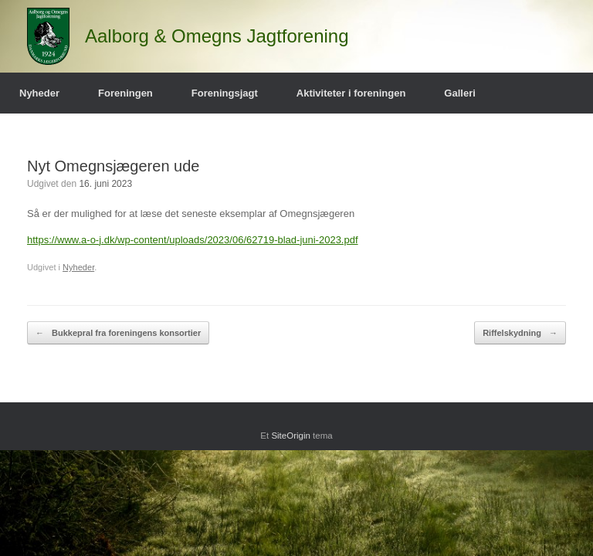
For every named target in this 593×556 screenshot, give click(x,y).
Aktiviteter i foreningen (351, 93)
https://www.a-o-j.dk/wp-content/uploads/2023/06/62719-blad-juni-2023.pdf (192, 240)
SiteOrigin (290, 435)
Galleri (459, 93)
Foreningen (125, 93)
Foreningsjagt (224, 93)
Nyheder (39, 93)
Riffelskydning (520, 333)
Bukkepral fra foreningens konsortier (118, 333)
